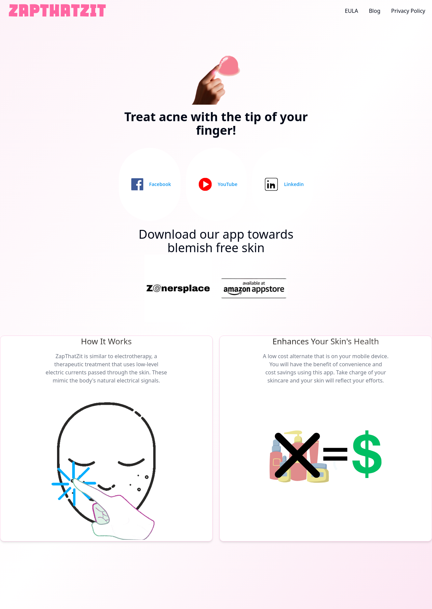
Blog (374, 11)
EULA (351, 11)
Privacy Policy (408, 11)
